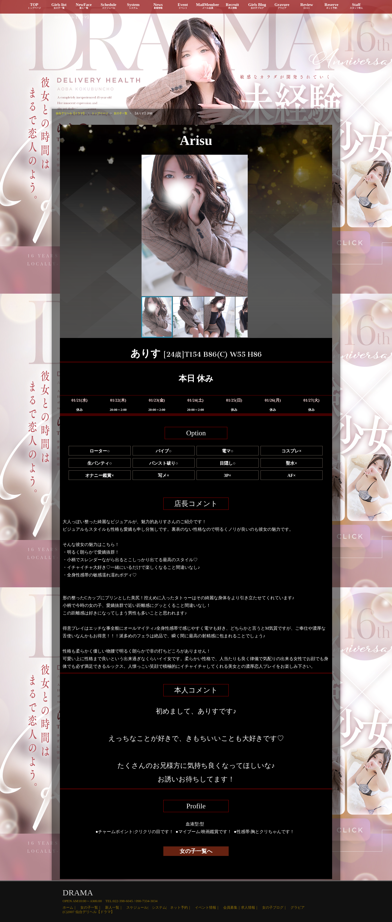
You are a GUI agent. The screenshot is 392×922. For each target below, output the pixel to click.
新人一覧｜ (115, 907)
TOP (34, 5)
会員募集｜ (232, 907)
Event (182, 5)
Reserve (331, 5)
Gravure (282, 5)
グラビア (297, 907)
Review (306, 5)
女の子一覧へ (196, 851)
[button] (146, 225)
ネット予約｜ (182, 907)
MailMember (207, 5)
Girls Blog (257, 5)
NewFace (83, 5)
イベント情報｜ (209, 907)
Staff (356, 5)
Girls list (59, 5)
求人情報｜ (251, 907)
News (158, 5)
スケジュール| (139, 907)
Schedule (108, 5)
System (133, 5)
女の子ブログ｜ (276, 907)
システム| (161, 907)
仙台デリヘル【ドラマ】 (72, 17)
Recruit (232, 5)
